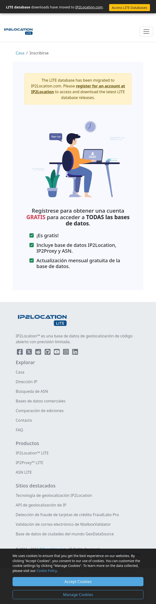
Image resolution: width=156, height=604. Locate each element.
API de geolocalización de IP (41, 505)
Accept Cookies (78, 581)
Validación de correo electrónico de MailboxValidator (63, 524)
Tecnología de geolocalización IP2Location (54, 495)
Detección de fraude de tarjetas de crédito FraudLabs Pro (67, 514)
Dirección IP (26, 381)
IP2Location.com (89, 7)
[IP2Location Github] (48, 352)
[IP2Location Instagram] (66, 352)
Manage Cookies (78, 594)
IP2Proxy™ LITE (29, 462)
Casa (20, 53)
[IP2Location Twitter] (29, 352)
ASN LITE (24, 472)
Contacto (24, 420)
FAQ (19, 430)
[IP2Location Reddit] (38, 352)
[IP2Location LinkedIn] (75, 352)
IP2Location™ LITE (32, 453)
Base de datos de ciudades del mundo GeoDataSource (65, 534)
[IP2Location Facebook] (20, 352)
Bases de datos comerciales (40, 401)
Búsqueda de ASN (32, 391)
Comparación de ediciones (40, 410)
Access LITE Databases (129, 7)
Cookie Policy (46, 570)
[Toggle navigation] (146, 31)
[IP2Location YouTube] (57, 352)
